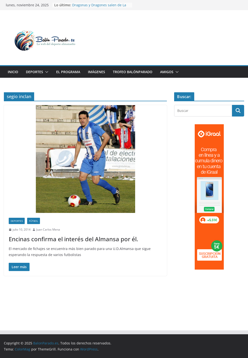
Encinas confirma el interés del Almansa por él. (73, 239)
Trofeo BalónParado (132, 72)
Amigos (166, 72)
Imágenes (96, 72)
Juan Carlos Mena (48, 229)
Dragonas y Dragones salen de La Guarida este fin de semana (99, 7)
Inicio (13, 72)
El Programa (68, 72)
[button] (45, 72)
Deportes (34, 72)
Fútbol (33, 221)
